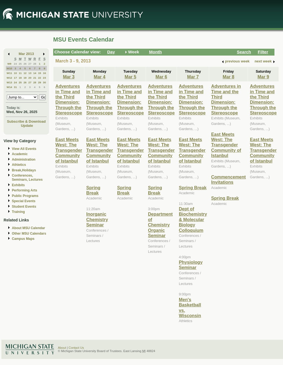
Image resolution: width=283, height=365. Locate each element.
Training (18, 212)
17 (15, 77)
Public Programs (25, 196)
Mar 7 (193, 76)
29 (39, 82)
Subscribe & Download (26, 121)
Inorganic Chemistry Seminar (97, 219)
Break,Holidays (24, 170)
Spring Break (93, 190)
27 (29, 63)
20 (29, 77)
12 (24, 73)
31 (15, 87)
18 (20, 77)
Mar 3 (68, 76)
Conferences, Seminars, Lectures (27, 178)
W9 (9, 63)
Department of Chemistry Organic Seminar (160, 225)
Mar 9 (263, 76)
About (62, 347)
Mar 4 (99, 76)
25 (20, 63)
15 (39, 73)
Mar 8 (228, 76)
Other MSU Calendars (29, 233)
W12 (9, 77)
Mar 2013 (26, 54)
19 (24, 77)
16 (44, 73)
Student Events (24, 206)
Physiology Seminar (191, 265)
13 (29, 73)
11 (20, 73)
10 (15, 73)
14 (34, 73)
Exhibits (18, 185)
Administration (23, 159)
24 (15, 63)
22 (39, 77)
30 (44, 82)
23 (44, 77)
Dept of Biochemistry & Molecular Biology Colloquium (193, 219)
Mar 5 (130, 76)
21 (34, 77)
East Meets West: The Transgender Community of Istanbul (68, 150)
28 (34, 63)
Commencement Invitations (228, 179)
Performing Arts (24, 190)
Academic (20, 154)
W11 (9, 73)
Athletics (19, 165)
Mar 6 (161, 76)
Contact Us (76, 347)
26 (24, 63)
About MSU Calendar (28, 228)
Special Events (23, 201)
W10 (9, 68)
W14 (9, 87)
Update (27, 126)
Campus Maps (23, 239)
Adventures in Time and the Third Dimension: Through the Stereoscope (68, 99)
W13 (9, 82)
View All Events (24, 149)
